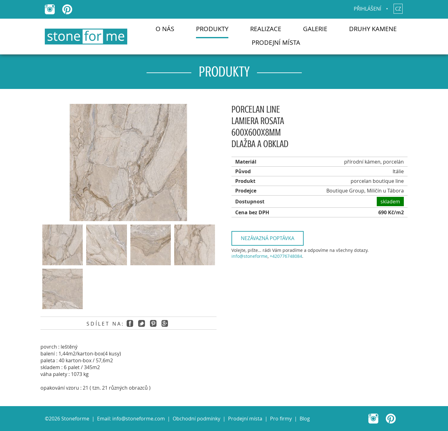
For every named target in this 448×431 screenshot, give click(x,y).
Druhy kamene (373, 29)
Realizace (265, 29)
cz (398, 8)
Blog (305, 418)
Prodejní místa (276, 42)
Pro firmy (281, 418)
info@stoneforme (249, 256)
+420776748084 (286, 256)
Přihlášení (367, 8)
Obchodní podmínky (196, 418)
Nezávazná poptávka (267, 238)
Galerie (315, 29)
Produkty (212, 29)
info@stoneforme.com (138, 418)
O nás (165, 29)
